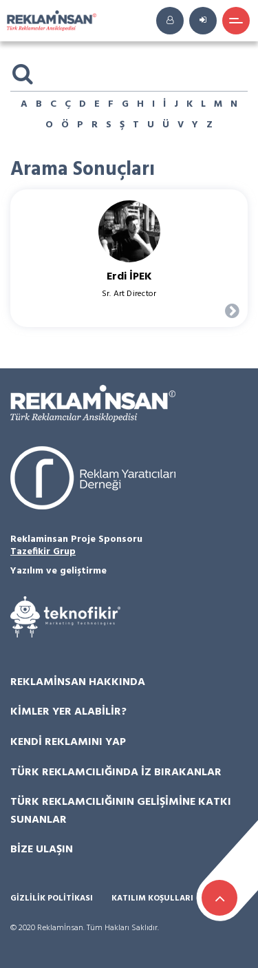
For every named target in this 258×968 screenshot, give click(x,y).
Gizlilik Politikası (51, 898)
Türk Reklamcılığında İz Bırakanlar (116, 772)
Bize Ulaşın (41, 850)
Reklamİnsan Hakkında (77, 682)
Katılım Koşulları (152, 898)
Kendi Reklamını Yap (68, 742)
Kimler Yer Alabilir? (68, 712)
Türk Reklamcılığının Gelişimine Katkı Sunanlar (120, 811)
